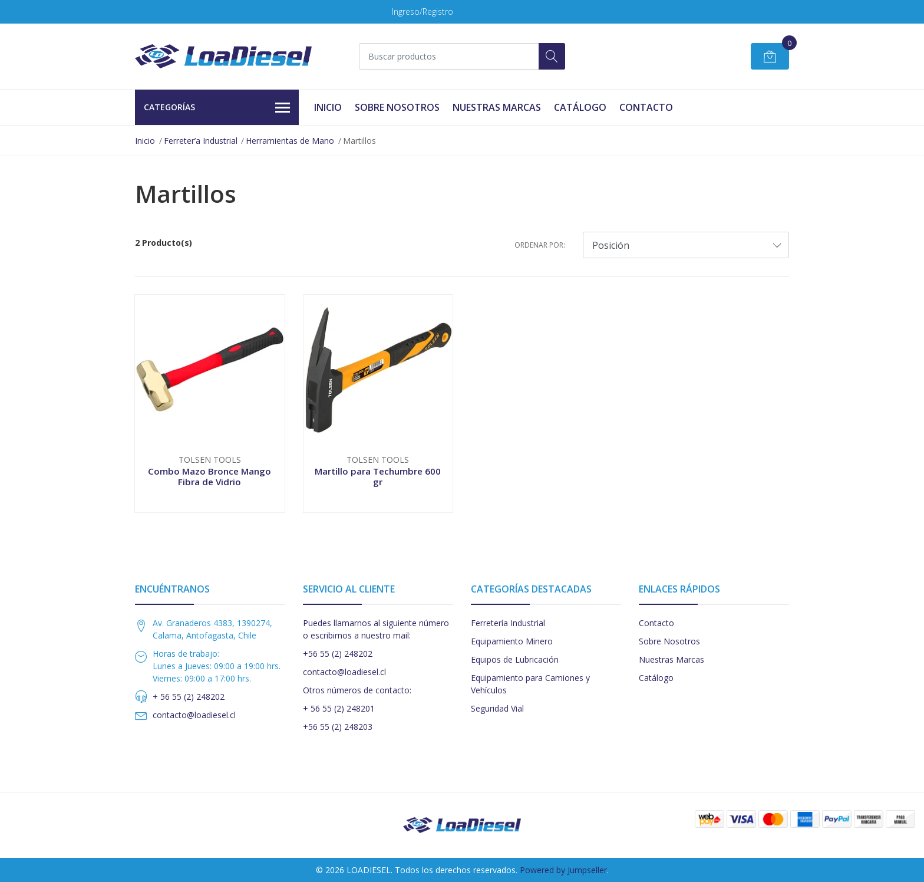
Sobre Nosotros (397, 107)
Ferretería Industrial (508, 622)
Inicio (328, 107)
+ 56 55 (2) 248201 (339, 708)
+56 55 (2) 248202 (337, 653)
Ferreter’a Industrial (200, 140)
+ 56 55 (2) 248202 (189, 696)
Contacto (646, 107)
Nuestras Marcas (497, 107)
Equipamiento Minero (512, 641)
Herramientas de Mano (290, 140)
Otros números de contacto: (357, 690)
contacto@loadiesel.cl (194, 714)
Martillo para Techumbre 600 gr (378, 476)
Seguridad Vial (497, 708)
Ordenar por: (539, 245)
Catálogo (580, 107)
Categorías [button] (217, 107)
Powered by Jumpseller (563, 870)
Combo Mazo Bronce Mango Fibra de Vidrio (209, 476)
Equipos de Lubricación (515, 659)
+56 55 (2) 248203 (337, 726)
